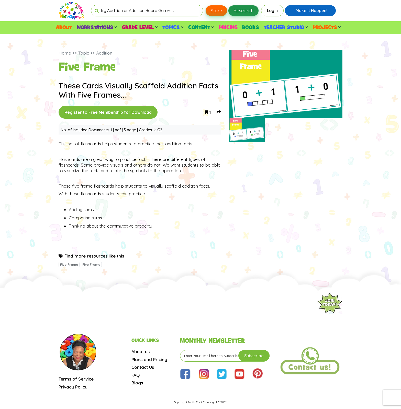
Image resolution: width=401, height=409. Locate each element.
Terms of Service (76, 379)
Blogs (137, 382)
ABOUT (64, 27)
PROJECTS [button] (327, 27)
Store (216, 11)
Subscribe (254, 355)
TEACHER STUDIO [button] (286, 27)
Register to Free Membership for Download (108, 112)
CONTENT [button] (201, 27)
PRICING (228, 27)
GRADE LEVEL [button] (140, 27)
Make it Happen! (311, 10)
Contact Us (142, 367)
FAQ (135, 375)
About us (140, 351)
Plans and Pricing (149, 359)
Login (272, 10)
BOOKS (250, 27)
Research (243, 11)
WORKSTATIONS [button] (97, 27)
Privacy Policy (73, 387)
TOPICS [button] (173, 27)
